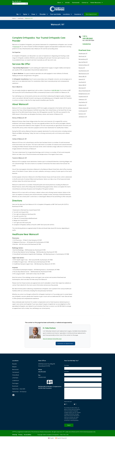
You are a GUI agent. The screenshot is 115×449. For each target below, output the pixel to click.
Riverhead (15, 386)
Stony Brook (15, 375)
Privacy (20, 435)
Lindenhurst (15, 380)
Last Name (67, 371)
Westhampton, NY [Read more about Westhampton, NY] (84, 73)
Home (14, 18)
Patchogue (15, 383)
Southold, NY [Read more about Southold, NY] (82, 82)
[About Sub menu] (62, 2)
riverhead (20, 18)
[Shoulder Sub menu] (47, 14)
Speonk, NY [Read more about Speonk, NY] (82, 79)
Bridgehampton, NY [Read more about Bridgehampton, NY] (84, 93)
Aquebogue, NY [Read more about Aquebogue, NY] (83, 53)
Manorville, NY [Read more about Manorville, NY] (82, 76)
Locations (66, 14)
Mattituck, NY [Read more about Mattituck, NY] (82, 56)
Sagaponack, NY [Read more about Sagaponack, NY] (83, 96)
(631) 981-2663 (55, 90)
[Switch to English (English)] (48, 442)
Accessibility (27, 435)
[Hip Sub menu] (20, 14)
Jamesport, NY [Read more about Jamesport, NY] (83, 116)
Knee (33, 14)
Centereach (15, 372)
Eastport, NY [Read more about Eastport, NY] (82, 113)
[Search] (27, 4)
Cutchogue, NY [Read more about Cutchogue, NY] (83, 111)
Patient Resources (95, 2)
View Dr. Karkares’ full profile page (52, 338)
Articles (67, 2)
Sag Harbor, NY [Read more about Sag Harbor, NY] (83, 102)
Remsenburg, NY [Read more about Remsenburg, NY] (83, 59)
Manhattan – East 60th (18, 389)
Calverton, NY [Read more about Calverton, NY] (82, 105)
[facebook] (13, 395)
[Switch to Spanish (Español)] (64, 442)
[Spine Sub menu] (28, 14)
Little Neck (15, 377)
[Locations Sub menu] (71, 14)
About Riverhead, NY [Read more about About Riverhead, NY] (84, 90)
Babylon (14, 366)
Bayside (14, 364)
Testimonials (75, 2)
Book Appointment (91, 14)
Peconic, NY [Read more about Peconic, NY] (82, 68)
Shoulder (43, 14)
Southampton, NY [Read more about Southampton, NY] (84, 70)
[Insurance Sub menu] (82, 14)
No (75, 404)
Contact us (85, 2)
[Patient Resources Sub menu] (102, 2)
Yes (66, 404)
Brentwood (15, 369)
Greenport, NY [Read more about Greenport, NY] (83, 99)
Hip (17, 14)
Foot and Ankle (55, 14)
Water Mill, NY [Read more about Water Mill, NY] (82, 85)
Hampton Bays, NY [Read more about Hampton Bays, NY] (84, 65)
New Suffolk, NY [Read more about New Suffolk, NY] (83, 62)
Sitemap (14, 435)
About (59, 2)
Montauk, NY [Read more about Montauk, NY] (82, 88)
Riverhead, (16, 46)
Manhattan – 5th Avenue (19, 391)
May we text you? (68, 402)
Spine (25, 14)
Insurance (77, 14)
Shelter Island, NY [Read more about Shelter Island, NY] (83, 108)
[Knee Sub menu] (36, 14)
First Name (67, 365)
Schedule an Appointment (65, 343)
